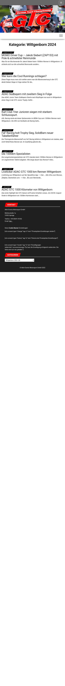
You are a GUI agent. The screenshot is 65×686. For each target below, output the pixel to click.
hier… (11, 221)
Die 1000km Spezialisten (16, 153)
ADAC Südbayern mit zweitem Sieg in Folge (27, 94)
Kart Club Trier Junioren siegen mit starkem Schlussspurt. (27, 113)
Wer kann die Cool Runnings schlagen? (24, 76)
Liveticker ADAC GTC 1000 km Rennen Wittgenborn (31, 171)
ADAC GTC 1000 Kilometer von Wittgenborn (27, 189)
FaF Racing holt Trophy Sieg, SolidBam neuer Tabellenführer (27, 134)
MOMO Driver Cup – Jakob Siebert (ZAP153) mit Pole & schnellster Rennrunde (30, 57)
